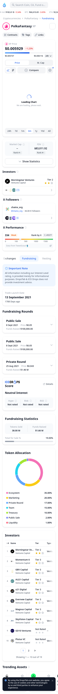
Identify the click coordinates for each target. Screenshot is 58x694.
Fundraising (48, 18)
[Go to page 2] (28, 650)
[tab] (17, 62)
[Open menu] (52, 26)
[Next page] (34, 650)
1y (36, 130)
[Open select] (48, 56)
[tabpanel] (29, 100)
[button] (29, 12)
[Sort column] (7, 543)
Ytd (42, 130)
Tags (26, 34)
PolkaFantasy (31, 18)
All (49, 130)
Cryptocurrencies (12, 18)
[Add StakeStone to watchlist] (22, 676)
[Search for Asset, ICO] (29, 5)
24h (9, 130)
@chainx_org (16, 211)
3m (29, 130)
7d (16, 130)
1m (22, 130)
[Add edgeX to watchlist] (48, 676)
